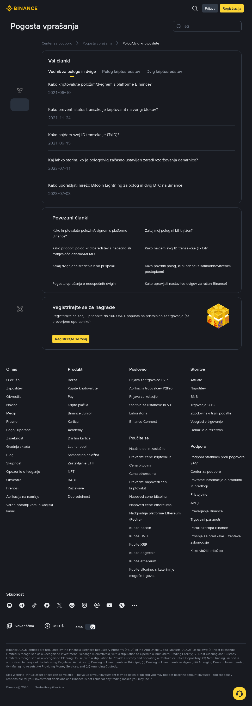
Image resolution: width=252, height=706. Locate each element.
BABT (72, 479)
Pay (70, 396)
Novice (11, 404)
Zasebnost (14, 438)
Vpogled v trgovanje (206, 421)
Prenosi (12, 488)
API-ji (194, 502)
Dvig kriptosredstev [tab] (164, 71)
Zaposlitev (14, 388)
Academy (75, 429)
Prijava (210, 8)
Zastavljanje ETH (81, 463)
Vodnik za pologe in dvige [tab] (72, 71)
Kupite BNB (138, 536)
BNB (194, 396)
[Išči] (210, 26)
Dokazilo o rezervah (206, 429)
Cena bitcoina (140, 465)
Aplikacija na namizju (22, 496)
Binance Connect (143, 421)
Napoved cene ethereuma (150, 504)
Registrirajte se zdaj (71, 339)
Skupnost (13, 463)
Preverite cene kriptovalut (150, 457)
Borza (72, 379)
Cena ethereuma (142, 473)
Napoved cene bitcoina (148, 496)
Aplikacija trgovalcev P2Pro (151, 388)
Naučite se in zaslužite (147, 448)
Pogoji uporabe (18, 429)
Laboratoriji (138, 413)
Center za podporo (205, 471)
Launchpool (77, 446)
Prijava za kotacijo (143, 396)
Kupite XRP (138, 544)
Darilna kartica (79, 438)
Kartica (73, 421)
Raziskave (76, 488)
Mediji (11, 413)
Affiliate (196, 379)
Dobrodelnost (79, 496)
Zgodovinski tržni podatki (210, 413)
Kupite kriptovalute (83, 388)
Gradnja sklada (18, 446)
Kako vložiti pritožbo (206, 550)
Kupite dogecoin (142, 552)
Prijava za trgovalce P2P (148, 379)
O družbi (13, 379)
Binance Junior (80, 413)
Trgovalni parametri (205, 519)
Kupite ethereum (142, 561)
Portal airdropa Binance (209, 527)
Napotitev (198, 388)
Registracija (232, 8)
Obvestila (13, 396)
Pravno (11, 421)
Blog (10, 454)
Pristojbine (198, 494)
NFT (71, 471)
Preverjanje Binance (206, 511)
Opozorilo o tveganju (23, 471)
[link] (19, 46)
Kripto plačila (78, 404)
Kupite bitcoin (140, 527)
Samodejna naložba (83, 454)
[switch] (90, 627)
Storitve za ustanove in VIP (150, 404)
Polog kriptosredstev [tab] (121, 71)
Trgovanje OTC (202, 404)
